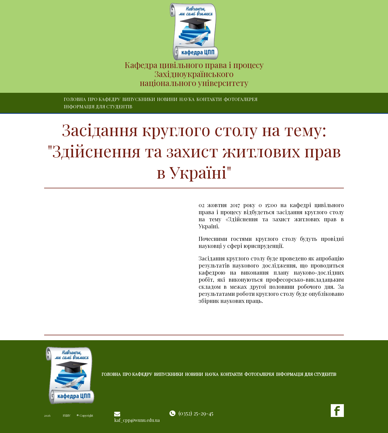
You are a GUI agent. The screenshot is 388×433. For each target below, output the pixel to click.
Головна (75, 99)
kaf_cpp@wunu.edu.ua (137, 420)
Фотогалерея (240, 99)
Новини (167, 99)
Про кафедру (104, 99)
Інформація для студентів (98, 106)
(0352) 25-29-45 (195, 413)
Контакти (209, 99)
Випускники (138, 99)
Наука (187, 99)
